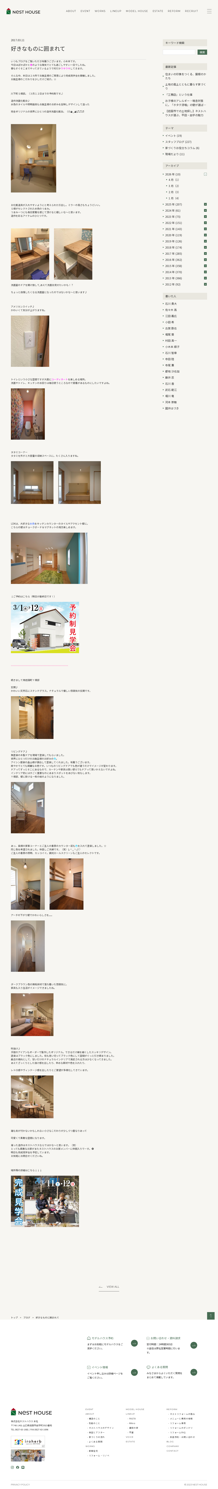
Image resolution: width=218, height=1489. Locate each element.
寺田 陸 (169, 359)
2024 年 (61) (186, 210)
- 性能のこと (93, 1423)
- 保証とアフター (96, 1432)
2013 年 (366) (186, 278)
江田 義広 (171, 316)
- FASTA (132, 1418)
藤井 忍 (169, 377)
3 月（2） (175, 186)
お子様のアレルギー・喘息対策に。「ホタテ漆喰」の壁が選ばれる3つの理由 (185, 103)
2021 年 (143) (186, 229)
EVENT (85, 11)
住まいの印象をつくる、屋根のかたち (185, 76)
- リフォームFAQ (177, 1432)
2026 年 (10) (186, 174)
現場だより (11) (175, 154)
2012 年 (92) (186, 284)
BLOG (170, 1441)
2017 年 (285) (186, 253)
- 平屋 (131, 1432)
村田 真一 (171, 340)
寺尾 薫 (169, 365)
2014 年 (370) (186, 272)
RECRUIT (191, 11)
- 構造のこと (93, 1418)
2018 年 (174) (186, 247)
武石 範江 (171, 390)
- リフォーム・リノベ (98, 1455)
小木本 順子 (172, 347)
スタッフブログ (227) (178, 142)
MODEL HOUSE (137, 11)
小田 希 (169, 322)
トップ (14, 1317)
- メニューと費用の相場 (180, 1418)
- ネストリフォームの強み (181, 1413)
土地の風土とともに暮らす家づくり (185, 86)
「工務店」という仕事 (178, 94)
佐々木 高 (171, 310)
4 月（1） (175, 180)
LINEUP (115, 11)
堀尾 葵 (169, 334)
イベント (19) (173, 135)
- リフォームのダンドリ (180, 1427)
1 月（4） (175, 198)
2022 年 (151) (186, 223)
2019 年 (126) (186, 241)
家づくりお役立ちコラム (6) (182, 148)
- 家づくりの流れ (96, 1436)
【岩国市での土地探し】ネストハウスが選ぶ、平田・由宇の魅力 (185, 113)
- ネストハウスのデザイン (100, 1427)
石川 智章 (171, 353)
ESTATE (158, 11)
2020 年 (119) (186, 235)
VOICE (130, 1437)
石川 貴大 (171, 304)
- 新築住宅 (92, 1450)
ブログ (26, 1317)
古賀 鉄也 (171, 328)
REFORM (174, 11)
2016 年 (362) (186, 260)
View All (113, 1286)
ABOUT (71, 11)
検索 (202, 52)
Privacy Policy (20, 1484)
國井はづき (172, 408)
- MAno (131, 1423)
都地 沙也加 (172, 371)
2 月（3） (175, 192)
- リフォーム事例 (177, 1423)
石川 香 (169, 384)
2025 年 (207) (186, 204)
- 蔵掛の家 (133, 1427)
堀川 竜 (169, 396)
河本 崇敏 (171, 402)
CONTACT (173, 1451)
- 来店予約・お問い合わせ (181, 1436)
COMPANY (173, 1446)
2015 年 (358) (186, 266)
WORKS (100, 11)
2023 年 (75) (186, 217)
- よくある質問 (95, 1441)
